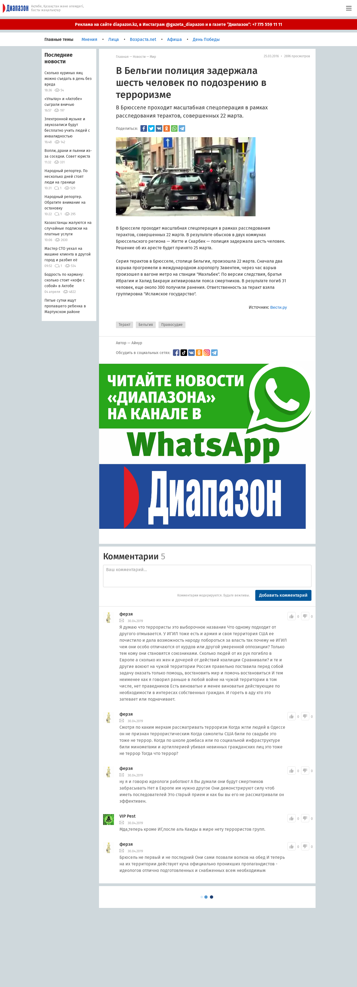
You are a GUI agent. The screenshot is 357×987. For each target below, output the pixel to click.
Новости (139, 57)
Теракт (124, 324)
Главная (122, 57)
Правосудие (172, 324)
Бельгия (146, 324)
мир (153, 57)
